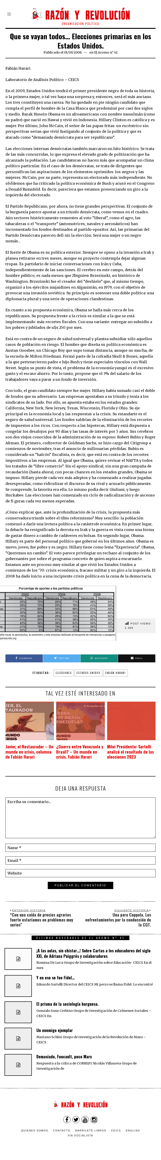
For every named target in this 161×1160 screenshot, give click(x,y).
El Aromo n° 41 (106, 52)
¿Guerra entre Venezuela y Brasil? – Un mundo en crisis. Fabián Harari (78, 752)
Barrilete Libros (90, 1130)
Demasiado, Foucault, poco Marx (64, 1057)
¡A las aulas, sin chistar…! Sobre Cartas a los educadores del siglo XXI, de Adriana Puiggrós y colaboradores (93, 953)
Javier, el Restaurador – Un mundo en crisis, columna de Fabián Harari (27, 752)
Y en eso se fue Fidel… (55, 978)
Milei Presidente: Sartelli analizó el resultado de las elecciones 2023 (127, 752)
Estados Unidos (88, 673)
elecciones (64, 673)
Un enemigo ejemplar (54, 1030)
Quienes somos (34, 1130)
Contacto (61, 1130)
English (133, 1130)
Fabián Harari (115, 673)
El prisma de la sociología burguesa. (67, 1004)
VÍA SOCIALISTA (80, 1135)
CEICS (116, 1130)
